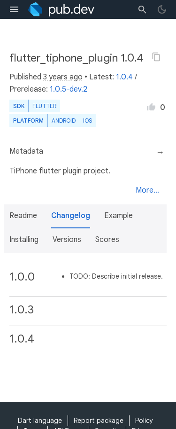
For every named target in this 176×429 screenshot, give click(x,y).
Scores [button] (107, 239)
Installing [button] (23, 239)
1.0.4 (124, 77)
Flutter (44, 105)
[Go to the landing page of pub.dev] (61, 9)
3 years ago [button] (63, 77)
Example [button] (118, 215)
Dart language (40, 420)
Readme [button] (23, 215)
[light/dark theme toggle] (162, 9)
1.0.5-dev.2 (68, 89)
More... (147, 190)
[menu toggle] (14, 9)
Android (64, 120)
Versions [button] (67, 239)
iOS (87, 120)
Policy (144, 420)
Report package (98, 420)
